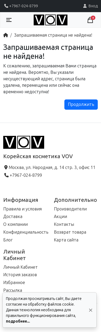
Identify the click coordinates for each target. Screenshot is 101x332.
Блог (8, 240)
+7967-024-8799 (20, 6)
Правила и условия (22, 209)
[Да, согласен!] (90, 310)
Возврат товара (70, 232)
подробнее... (17, 321)
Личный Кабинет (20, 267)
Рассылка (12, 290)
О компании (15, 224)
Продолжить (81, 104)
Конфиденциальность (25, 232)
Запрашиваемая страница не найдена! (53, 35)
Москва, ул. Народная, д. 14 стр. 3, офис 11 (49, 167)
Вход (90, 6)
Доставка (12, 216)
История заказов (20, 274)
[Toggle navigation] (9, 20)
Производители (70, 209)
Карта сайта (66, 240)
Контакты (64, 224)
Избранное (14, 282)
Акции (60, 216)
